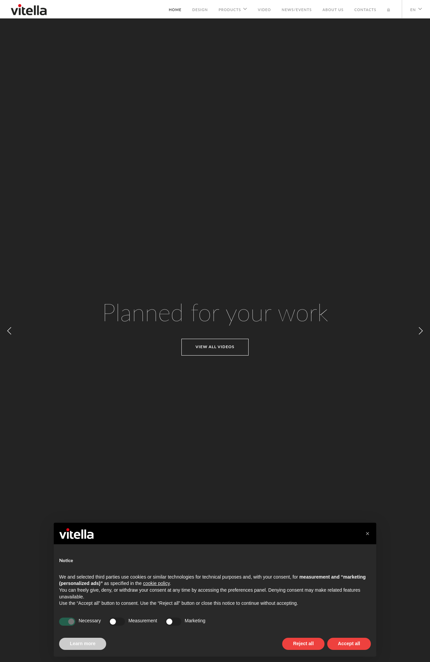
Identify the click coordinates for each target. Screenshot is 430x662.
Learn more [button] (82, 643)
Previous (9, 331)
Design (200, 9)
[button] (367, 533)
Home (175, 9)
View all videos (215, 346)
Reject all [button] (303, 643)
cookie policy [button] (156, 583)
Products (230, 9)
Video (264, 9)
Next (421, 331)
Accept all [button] (349, 643)
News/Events (297, 9)
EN (413, 9)
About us (333, 9)
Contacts (365, 9)
